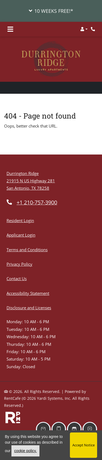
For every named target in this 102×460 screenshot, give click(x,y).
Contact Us (17, 278)
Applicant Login (21, 235)
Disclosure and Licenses (29, 307)
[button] (51, 11)
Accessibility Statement (28, 293)
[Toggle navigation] (10, 29)
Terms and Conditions (27, 249)
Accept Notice (83, 445)
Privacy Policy (19, 264)
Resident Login (20, 220)
